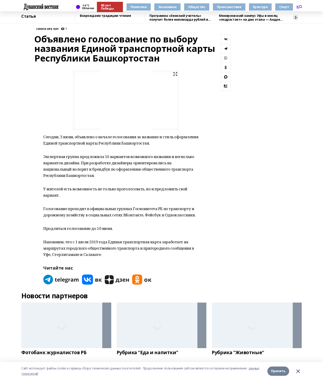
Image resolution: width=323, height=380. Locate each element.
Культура (260, 7)
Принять (278, 371)
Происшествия (229, 7)
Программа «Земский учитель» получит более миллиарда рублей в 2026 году (178, 17)
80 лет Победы (107, 7)
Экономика (167, 7)
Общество (196, 7)
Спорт (284, 7)
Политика (139, 7)
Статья (28, 16)
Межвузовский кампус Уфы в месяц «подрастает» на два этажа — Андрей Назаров (250, 17)
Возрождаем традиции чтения (105, 16)
